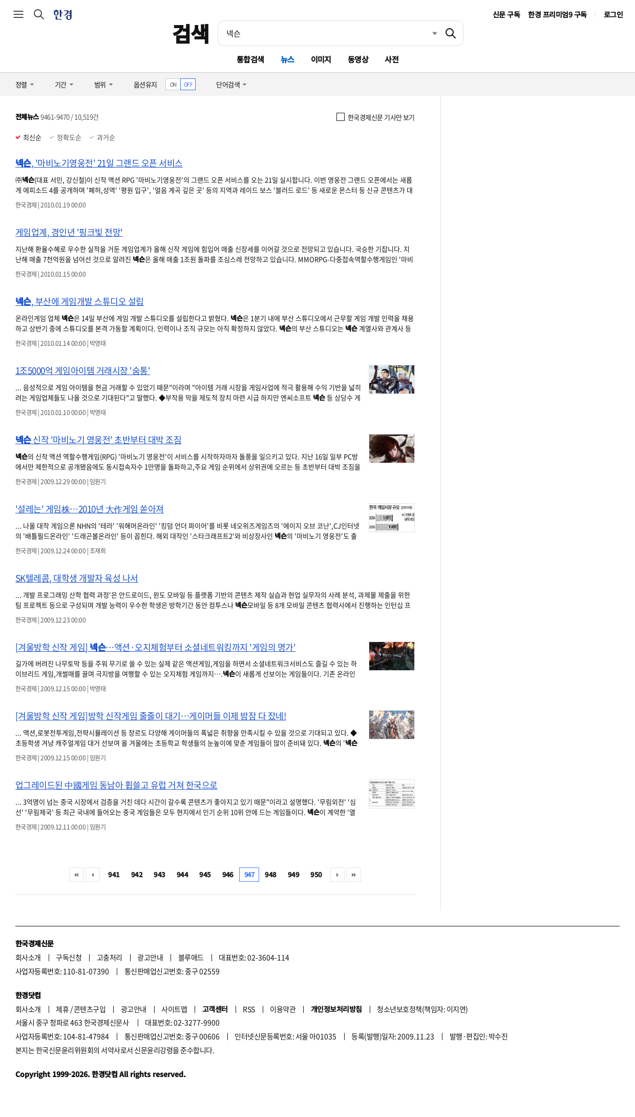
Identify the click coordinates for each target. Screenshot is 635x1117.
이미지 (321, 59)
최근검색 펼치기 (427, 33)
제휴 (62, 1009)
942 (136, 874)
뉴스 (287, 59)
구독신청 (68, 957)
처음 (76, 874)
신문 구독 (506, 14)
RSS (249, 1009)
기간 (61, 84)
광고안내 (150, 957)
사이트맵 (174, 1009)
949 (293, 874)
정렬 (21, 84)
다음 (337, 874)
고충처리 (109, 957)
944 (182, 874)
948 (270, 874)
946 (228, 874)
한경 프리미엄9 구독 (557, 14)
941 (113, 874)
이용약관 (282, 1009)
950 (316, 874)
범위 (100, 84)
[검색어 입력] (328, 33)
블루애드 (191, 957)
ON (173, 84)
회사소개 (28, 957)
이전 (93, 874)
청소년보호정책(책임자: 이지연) (422, 1009)
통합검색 (250, 59)
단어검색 (228, 84)
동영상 (358, 59)
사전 (391, 59)
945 (204, 874)
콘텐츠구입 (89, 1009)
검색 (190, 33)
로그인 (613, 14)
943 (159, 874)
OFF (188, 84)
